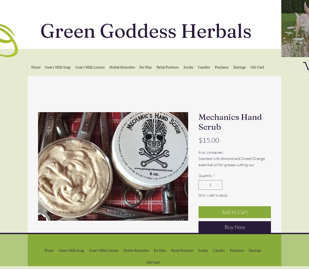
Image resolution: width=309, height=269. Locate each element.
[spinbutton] (210, 184)
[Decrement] (202, 184)
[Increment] (218, 184)
